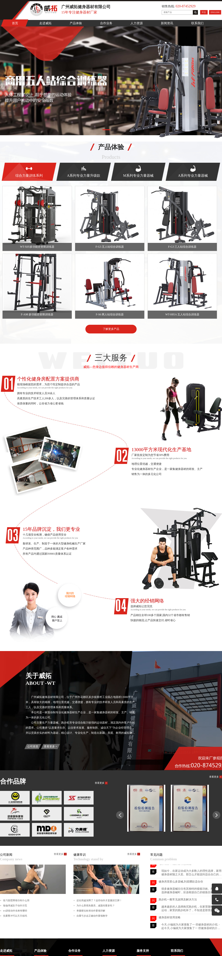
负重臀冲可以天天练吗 (13, 915)
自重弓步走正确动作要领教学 (90, 915)
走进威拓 (45, 23)
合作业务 (106, 23)
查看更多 (50, 746)
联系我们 (197, 23)
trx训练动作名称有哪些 (13, 910)
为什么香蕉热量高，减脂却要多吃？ (94, 905)
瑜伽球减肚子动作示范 (13, 905)
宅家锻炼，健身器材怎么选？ (176, 864)
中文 (204, 12)
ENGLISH (215, 12)
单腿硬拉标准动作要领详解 (89, 910)
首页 (15, 23)
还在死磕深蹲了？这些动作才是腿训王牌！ (97, 900)
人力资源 (136, 23)
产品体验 (76, 23)
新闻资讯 (167, 23)
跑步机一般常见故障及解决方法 (178, 900)
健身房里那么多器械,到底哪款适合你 (181, 882)
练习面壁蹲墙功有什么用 (14, 900)
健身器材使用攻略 (170, 918)
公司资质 (32, 746)
